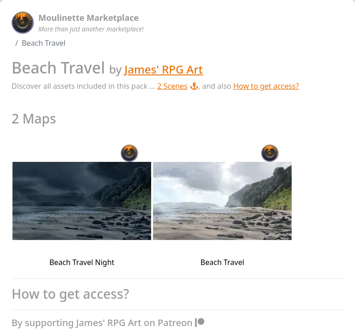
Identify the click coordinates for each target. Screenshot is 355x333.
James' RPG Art (163, 69)
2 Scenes (177, 86)
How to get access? (266, 86)
